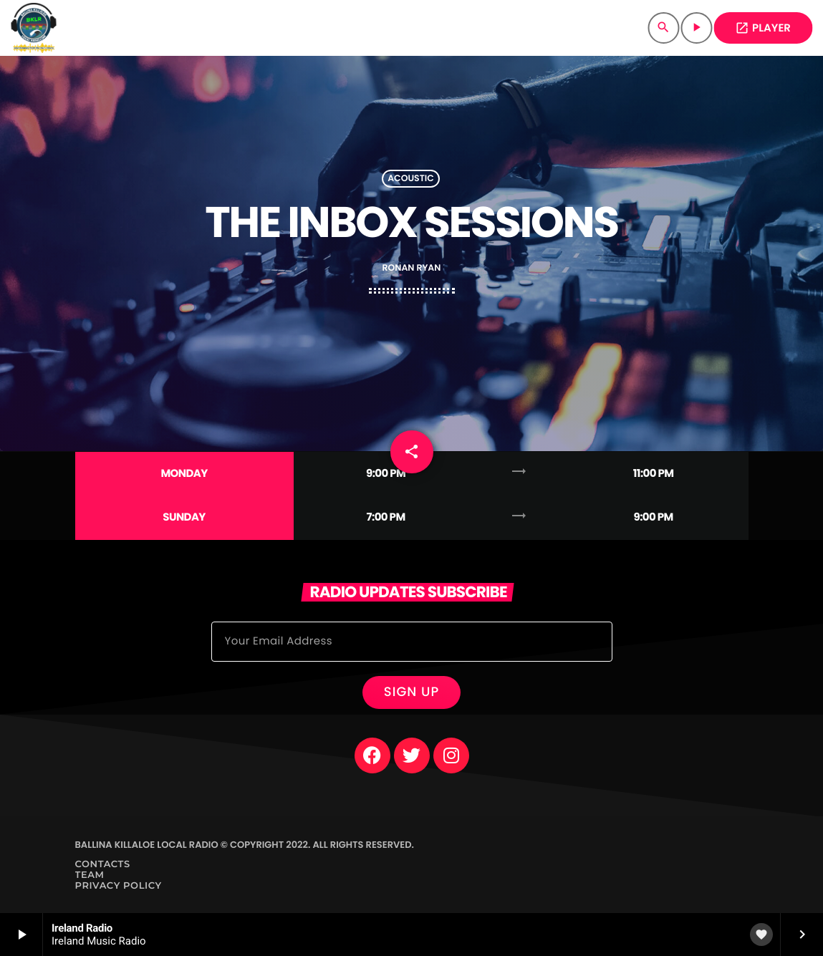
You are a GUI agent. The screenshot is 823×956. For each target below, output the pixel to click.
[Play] (696, 28)
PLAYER (763, 28)
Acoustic (411, 179)
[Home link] (34, 28)
